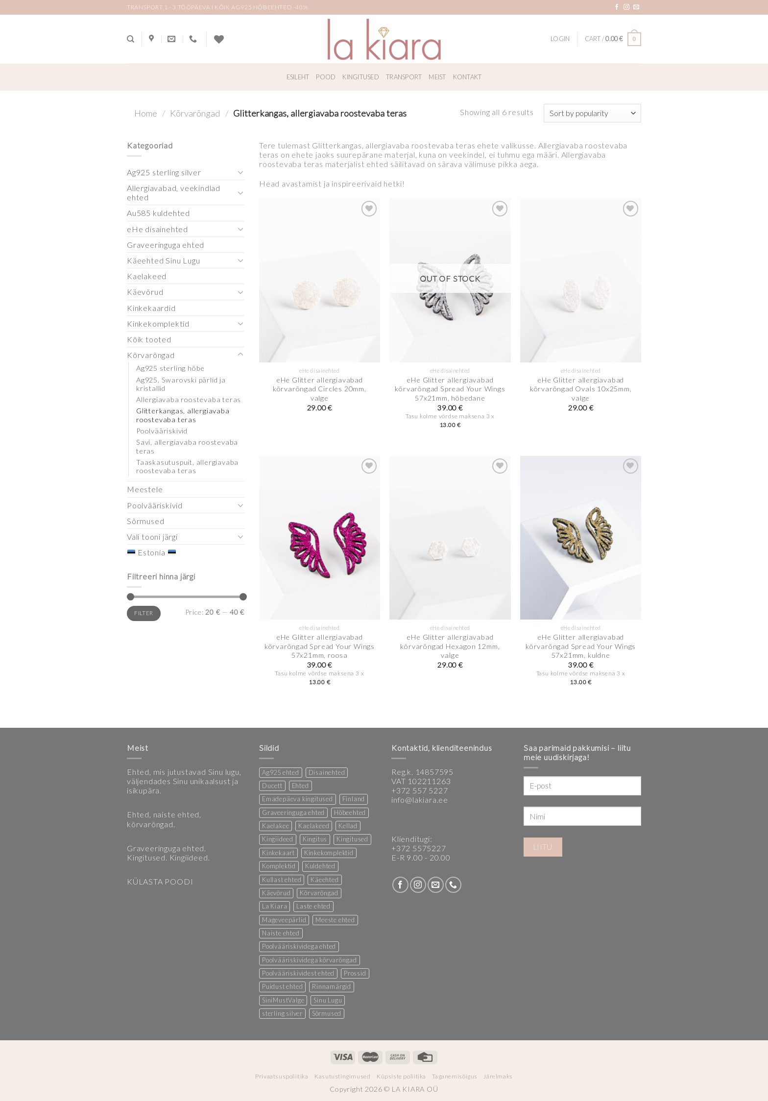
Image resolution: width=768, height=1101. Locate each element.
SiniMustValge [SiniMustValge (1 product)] (283, 1000)
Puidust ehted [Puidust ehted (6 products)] (282, 986)
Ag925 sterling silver (164, 172)
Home (145, 113)
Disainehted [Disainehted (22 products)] (327, 772)
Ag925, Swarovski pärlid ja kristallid (181, 384)
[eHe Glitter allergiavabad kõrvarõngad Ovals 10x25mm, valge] (580, 280)
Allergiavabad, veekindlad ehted (173, 192)
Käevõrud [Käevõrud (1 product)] (276, 893)
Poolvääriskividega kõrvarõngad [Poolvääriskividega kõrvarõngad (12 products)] (309, 960)
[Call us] (453, 885)
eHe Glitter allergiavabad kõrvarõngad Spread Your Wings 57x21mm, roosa (319, 646)
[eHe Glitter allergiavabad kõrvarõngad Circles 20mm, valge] (319, 280)
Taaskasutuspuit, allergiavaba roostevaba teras (187, 466)
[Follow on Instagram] (627, 7)
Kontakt (467, 77)
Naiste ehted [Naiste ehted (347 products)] (281, 933)
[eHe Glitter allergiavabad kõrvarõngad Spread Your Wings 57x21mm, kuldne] (580, 538)
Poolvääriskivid (162, 431)
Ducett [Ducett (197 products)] (272, 786)
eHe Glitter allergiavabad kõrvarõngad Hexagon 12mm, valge (450, 646)
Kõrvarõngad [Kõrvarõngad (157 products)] (319, 893)
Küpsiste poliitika (401, 1076)
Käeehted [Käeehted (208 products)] (324, 880)
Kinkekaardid (151, 307)
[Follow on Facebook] (617, 7)
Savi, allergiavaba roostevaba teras (187, 446)
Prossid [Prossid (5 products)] (355, 973)
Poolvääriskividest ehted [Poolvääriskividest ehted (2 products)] (298, 973)
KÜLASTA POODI (160, 881)
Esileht (298, 77)
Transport (404, 77)
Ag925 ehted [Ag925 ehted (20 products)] (280, 772)
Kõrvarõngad (195, 113)
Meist (437, 77)
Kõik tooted (149, 339)
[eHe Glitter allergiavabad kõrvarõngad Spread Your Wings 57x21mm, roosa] (319, 538)
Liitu (542, 846)
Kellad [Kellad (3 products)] (348, 826)
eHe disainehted (157, 229)
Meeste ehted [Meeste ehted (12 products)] (335, 920)
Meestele (145, 489)
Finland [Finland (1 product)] (353, 799)
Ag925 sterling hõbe (170, 368)
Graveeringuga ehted (165, 244)
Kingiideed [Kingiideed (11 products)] (277, 839)
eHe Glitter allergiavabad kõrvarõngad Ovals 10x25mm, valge (581, 389)
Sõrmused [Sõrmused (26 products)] (326, 1013)
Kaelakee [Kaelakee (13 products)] (275, 826)
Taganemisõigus (455, 1076)
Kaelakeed (147, 276)
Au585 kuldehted (158, 212)
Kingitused (360, 77)
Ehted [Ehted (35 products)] (300, 786)
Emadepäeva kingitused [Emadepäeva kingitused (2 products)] (297, 799)
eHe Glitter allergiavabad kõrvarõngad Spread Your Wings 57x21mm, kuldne (581, 646)
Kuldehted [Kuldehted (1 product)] (320, 866)
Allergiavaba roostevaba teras (188, 399)
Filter (143, 613)
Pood (326, 77)
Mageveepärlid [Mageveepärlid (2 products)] (284, 920)
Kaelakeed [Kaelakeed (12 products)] (313, 826)
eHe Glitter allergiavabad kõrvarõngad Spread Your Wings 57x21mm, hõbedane (450, 389)
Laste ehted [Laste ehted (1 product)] (313, 906)
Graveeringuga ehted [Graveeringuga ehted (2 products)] (293, 812)
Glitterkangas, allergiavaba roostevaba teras (183, 415)
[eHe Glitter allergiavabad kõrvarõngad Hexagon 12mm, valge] (449, 538)
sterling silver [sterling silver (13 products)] (282, 1013)
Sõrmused (145, 521)
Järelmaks (498, 1076)
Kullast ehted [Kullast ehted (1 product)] (281, 880)
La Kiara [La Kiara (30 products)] (274, 906)
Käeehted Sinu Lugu (163, 260)
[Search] (130, 39)
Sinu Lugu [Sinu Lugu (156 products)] (327, 1000)
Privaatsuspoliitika (282, 1076)
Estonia (151, 552)
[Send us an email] (636, 7)
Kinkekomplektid (158, 323)
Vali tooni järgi (152, 536)
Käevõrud (145, 291)
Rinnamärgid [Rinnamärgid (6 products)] (331, 986)
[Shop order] (592, 113)
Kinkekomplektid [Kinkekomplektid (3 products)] (329, 853)
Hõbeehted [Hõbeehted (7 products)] (350, 812)
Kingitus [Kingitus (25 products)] (315, 839)
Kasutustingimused (342, 1076)
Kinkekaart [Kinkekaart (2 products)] (278, 853)
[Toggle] (240, 172)
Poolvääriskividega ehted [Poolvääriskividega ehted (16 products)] (299, 946)
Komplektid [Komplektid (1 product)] (279, 866)
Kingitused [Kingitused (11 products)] (352, 839)
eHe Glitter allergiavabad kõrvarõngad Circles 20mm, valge (319, 389)
